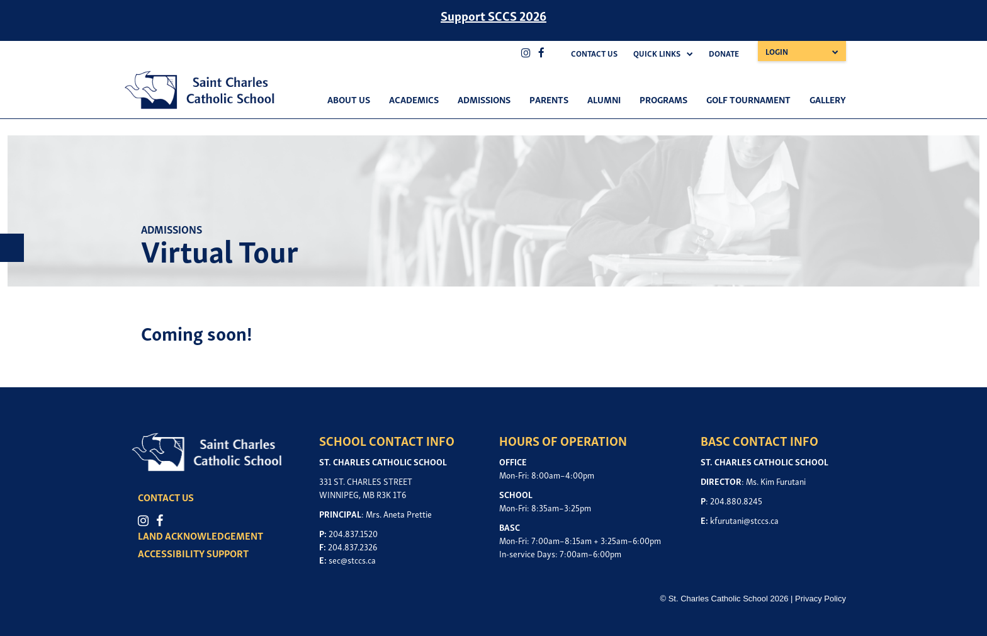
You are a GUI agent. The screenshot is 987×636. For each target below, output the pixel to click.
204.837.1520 (353, 533)
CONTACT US (166, 497)
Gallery (827, 98)
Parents (548, 98)
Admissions (484, 98)
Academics (414, 98)
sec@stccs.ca (352, 559)
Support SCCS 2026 (493, 15)
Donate (724, 53)
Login (776, 51)
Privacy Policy (820, 598)
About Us (348, 98)
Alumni (604, 98)
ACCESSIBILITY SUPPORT (193, 553)
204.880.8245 (736, 500)
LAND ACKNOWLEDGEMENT (200, 535)
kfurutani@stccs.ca (744, 520)
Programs (663, 98)
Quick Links (656, 53)
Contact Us (594, 53)
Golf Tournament (748, 98)
